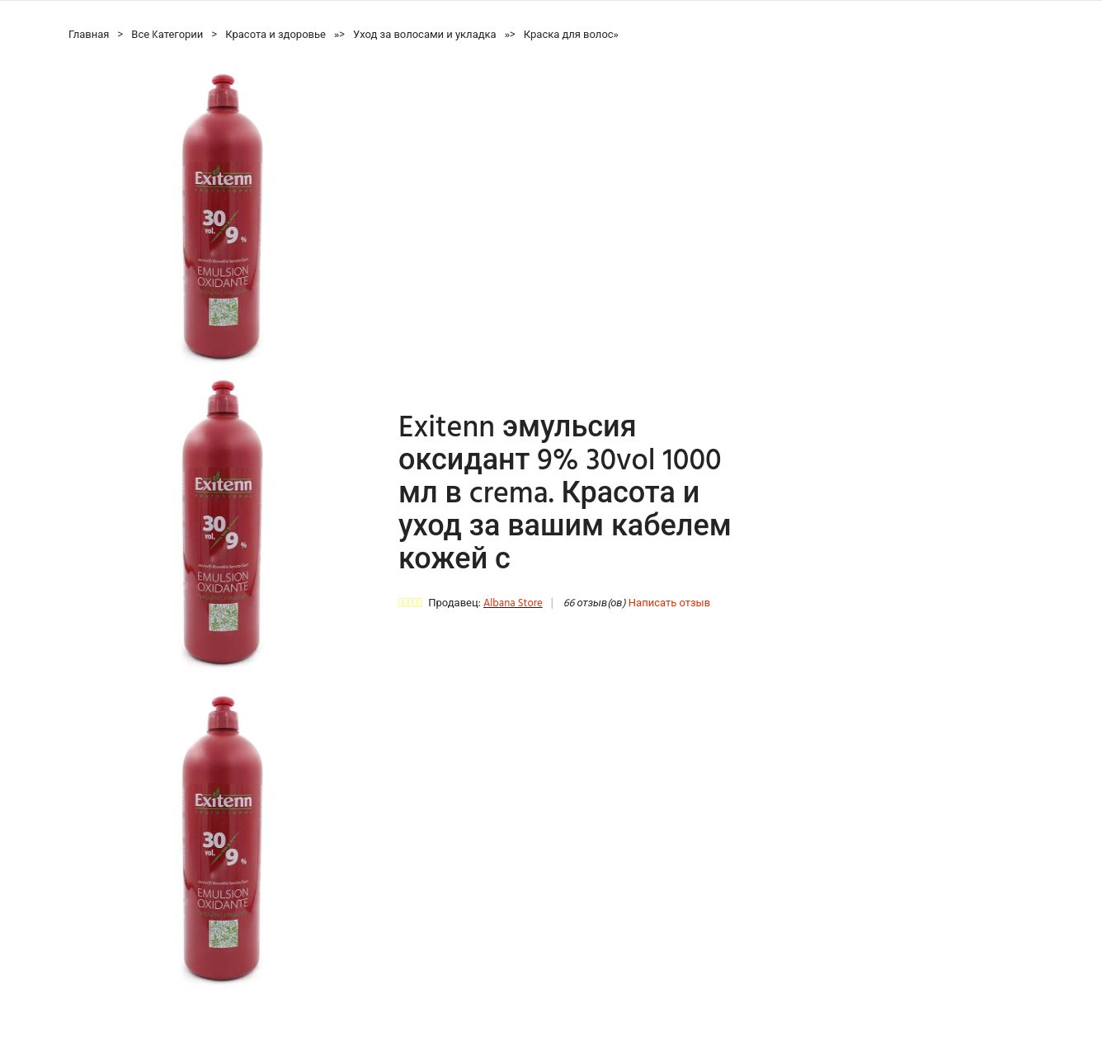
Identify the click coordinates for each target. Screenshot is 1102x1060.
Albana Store (513, 603)
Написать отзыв (669, 603)
